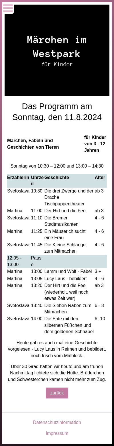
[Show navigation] (8, 8)
